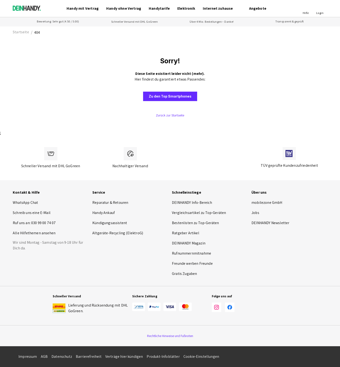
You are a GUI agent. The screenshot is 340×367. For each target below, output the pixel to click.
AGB (44, 356)
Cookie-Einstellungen (201, 356)
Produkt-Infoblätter (163, 356)
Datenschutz (61, 356)
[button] (305, 8)
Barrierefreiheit (89, 356)
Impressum (27, 356)
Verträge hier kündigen (124, 356)
